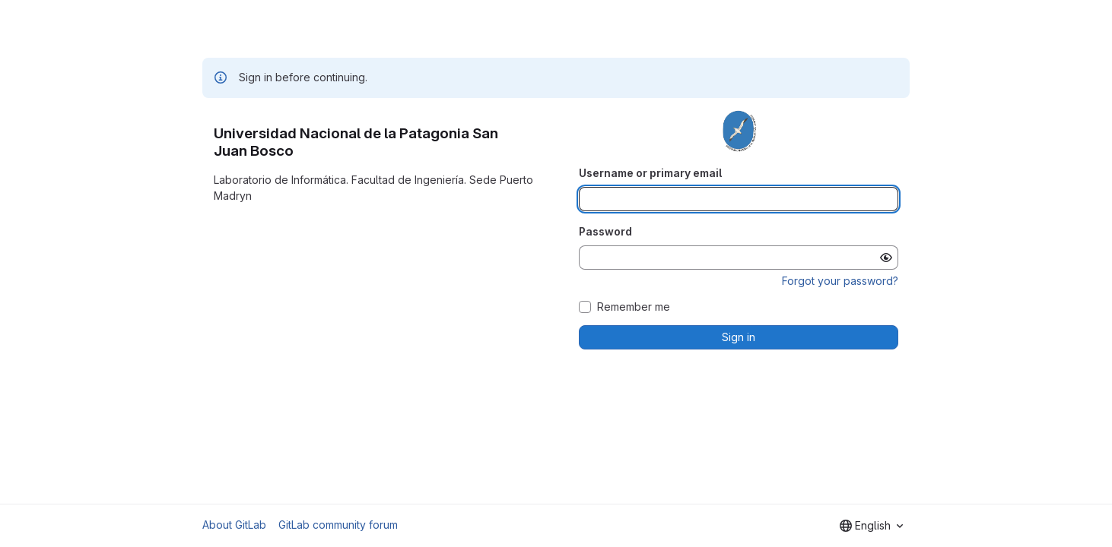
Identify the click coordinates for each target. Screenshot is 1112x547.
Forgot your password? (840, 280)
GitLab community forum (338, 524)
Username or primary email (650, 172)
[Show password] (886, 257)
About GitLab (234, 524)
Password (605, 231)
